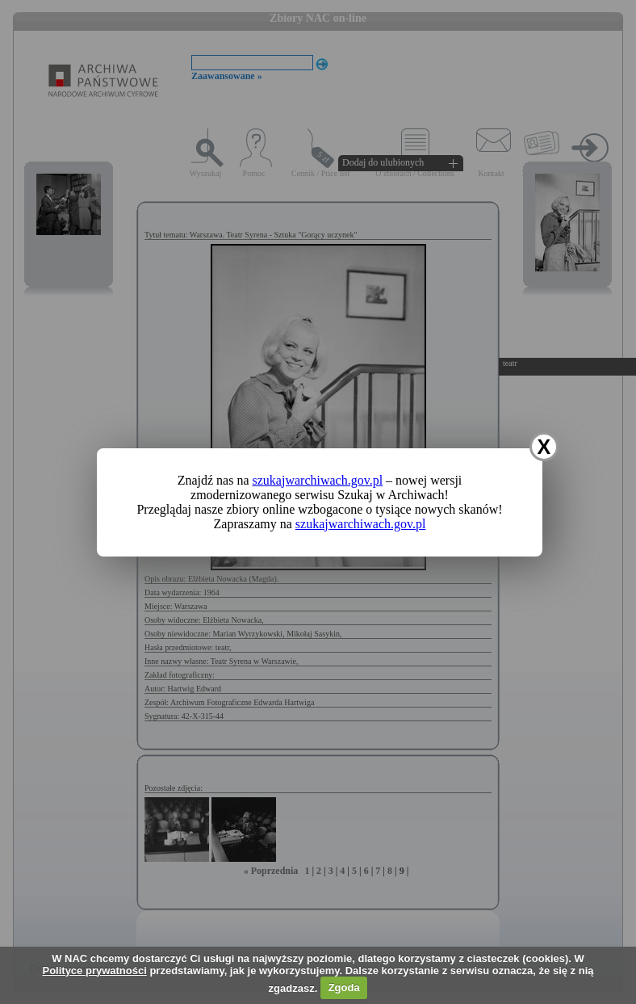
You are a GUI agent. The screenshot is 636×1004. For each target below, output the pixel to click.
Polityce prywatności (94, 970)
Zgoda (344, 987)
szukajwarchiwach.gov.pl (318, 480)
